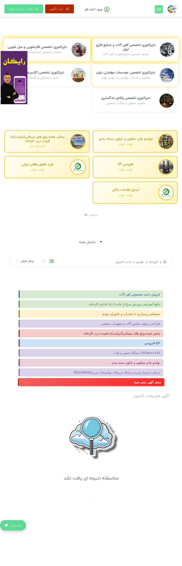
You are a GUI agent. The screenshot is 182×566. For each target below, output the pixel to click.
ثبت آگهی (59, 8)
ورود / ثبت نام (93, 9)
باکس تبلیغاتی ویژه (23, 8)
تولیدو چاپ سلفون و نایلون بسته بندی (135, 362)
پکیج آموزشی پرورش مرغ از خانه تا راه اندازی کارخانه (124, 304)
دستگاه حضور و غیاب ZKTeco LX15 (136, 353)
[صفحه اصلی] (172, 8)
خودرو (140, 262)
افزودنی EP (152, 343)
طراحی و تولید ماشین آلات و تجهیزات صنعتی (131, 323)
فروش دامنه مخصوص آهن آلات (139, 294)
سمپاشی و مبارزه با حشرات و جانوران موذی (131, 314)
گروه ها (153, 262)
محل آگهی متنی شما (147, 382)
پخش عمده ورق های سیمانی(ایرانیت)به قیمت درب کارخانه (121, 333)
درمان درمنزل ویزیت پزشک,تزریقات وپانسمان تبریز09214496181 (116, 372)
